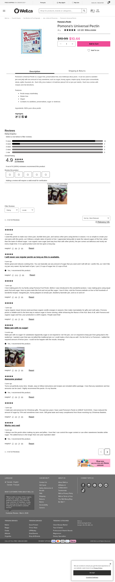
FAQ (40, 493)
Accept (92, 573)
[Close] (110, 563)
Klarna (41, 502)
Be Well (61, 502)
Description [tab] (35, 71)
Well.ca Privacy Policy (65, 493)
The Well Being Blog (65, 499)
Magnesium (57, 533)
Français (43, 3)
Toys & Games (58, 527)
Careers (42, 508)
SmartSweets (33, 533)
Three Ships (33, 527)
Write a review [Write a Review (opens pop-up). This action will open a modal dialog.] (90, 30)
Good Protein (33, 525)
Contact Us (43, 482)
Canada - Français (13, 485)
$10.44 (74, 38)
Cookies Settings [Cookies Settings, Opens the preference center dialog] (92, 577)
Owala (7, 530)
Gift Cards (42, 485)
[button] (61, 43)
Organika (8, 536)
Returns (42, 499)
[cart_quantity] (67, 43)
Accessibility (43, 505)
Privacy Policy (98, 568)
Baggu (7, 527)
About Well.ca (63, 482)
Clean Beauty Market (60, 525)
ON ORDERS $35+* (15, 3)
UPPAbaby (32, 530)
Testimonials (62, 490)
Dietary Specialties (59, 536)
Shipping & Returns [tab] (77, 70)
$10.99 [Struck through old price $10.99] (63, 38)
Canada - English (13, 482)
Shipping (42, 496)
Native (7, 525)
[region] (92, 570)
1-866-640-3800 (22, 541)
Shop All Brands (34, 536)
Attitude (7, 533)
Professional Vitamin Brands (63, 530)
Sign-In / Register (97, 2)
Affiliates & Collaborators (62, 486)
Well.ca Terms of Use (65, 496)
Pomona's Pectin (64, 22)
